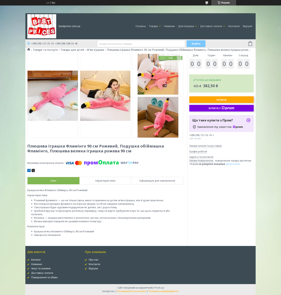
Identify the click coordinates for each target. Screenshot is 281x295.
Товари (153, 26)
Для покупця (186, 26)
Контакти (234, 26)
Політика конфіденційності (164, 291)
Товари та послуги (45, 50)
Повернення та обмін (44, 277)
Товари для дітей (72, 50)
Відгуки (247, 26)
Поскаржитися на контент (131, 291)
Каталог (36, 259)
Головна (141, 26)
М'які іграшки (95, 50)
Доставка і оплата (211, 26)
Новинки (169, 26)
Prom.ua (159, 287)
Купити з (221, 108)
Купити (222, 100)
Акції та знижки (41, 268)
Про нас (94, 259)
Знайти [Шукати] (196, 43)
